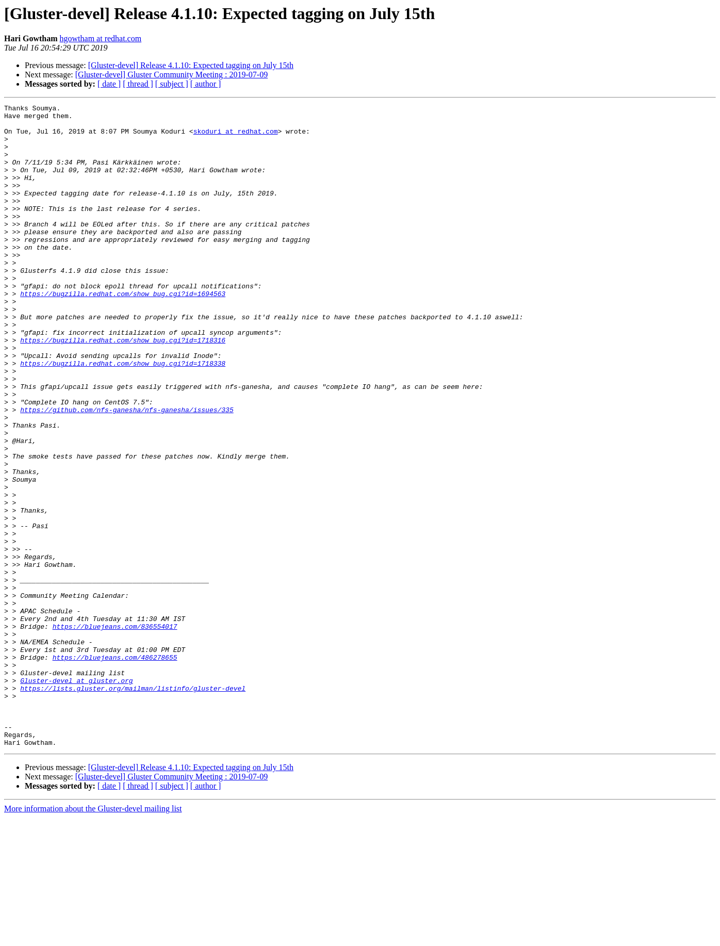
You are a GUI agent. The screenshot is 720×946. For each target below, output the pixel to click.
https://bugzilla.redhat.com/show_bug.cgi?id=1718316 (122, 388)
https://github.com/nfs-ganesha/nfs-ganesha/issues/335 (126, 471)
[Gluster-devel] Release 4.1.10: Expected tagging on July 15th (190, 65)
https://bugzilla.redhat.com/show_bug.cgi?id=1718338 (122, 415)
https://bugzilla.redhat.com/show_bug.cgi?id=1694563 (122, 332)
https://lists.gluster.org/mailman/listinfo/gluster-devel (133, 805)
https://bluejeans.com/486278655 (115, 768)
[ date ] (109, 83)
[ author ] (205, 83)
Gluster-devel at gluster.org (76, 796)
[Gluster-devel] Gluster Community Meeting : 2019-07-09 (171, 74)
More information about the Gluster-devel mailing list (93, 937)
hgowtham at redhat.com (101, 38)
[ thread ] (138, 83)
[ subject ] (171, 83)
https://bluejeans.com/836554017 (115, 731)
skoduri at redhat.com (235, 137)
